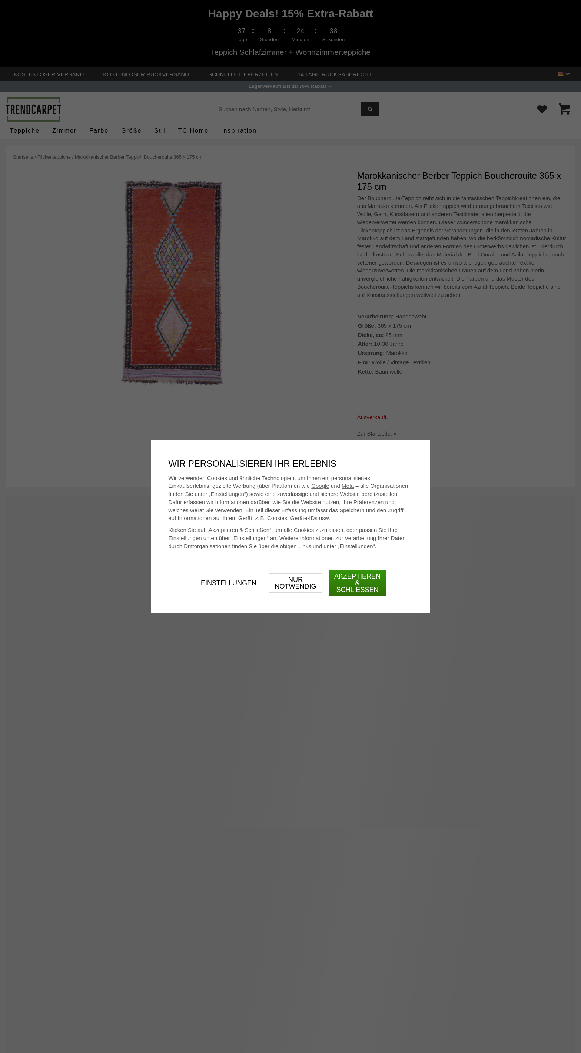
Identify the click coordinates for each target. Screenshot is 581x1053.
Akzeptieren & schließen (357, 583)
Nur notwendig (295, 583)
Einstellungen (228, 583)
